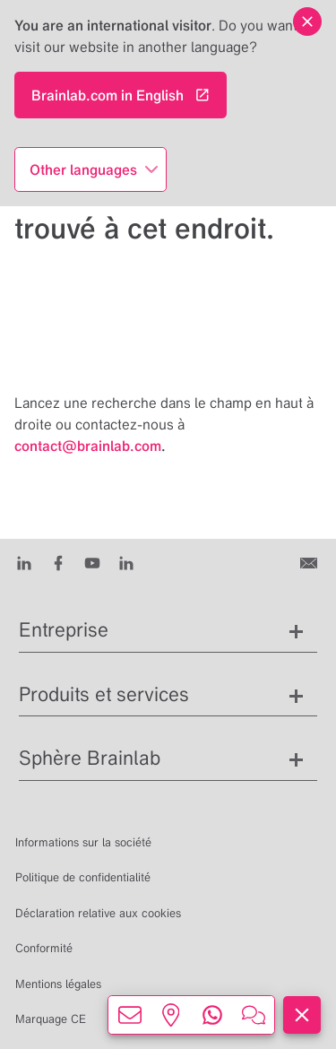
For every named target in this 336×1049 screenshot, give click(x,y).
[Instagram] (126, 562)
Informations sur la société (83, 842)
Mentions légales (58, 984)
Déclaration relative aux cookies (98, 913)
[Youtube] (92, 562)
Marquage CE (50, 1019)
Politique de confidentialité (83, 877)
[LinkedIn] (24, 562)
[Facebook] (58, 562)
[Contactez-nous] (310, 562)
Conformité (44, 948)
